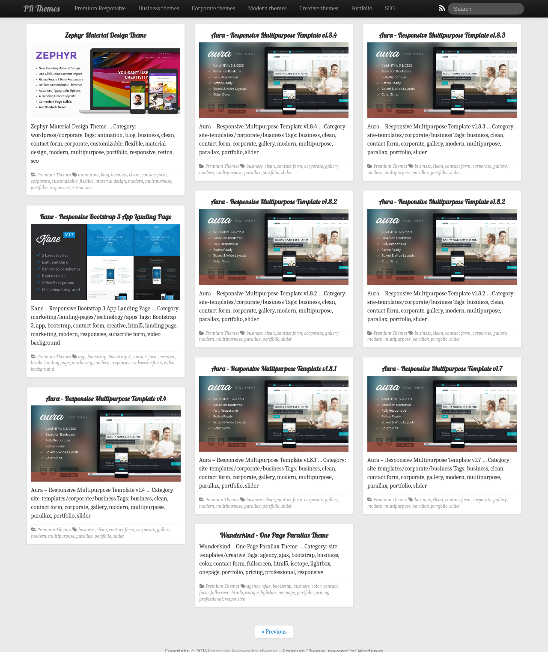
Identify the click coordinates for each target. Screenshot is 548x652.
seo (89, 188)
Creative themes (319, 8)
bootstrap (96, 357)
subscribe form (148, 363)
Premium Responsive (100, 8)
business (119, 175)
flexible (87, 181)
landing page (57, 363)
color (317, 586)
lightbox (269, 592)
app (82, 357)
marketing (82, 363)
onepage (287, 592)
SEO (390, 8)
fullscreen (220, 592)
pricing (323, 592)
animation (88, 175)
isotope (252, 592)
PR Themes (42, 8)
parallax (252, 173)
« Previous (273, 631)
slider (286, 173)
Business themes (159, 8)
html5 (36, 363)
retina (77, 188)
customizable (64, 181)
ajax (267, 586)
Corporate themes (213, 8)
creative (167, 357)
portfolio (39, 188)
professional (211, 598)
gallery (331, 166)
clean (134, 175)
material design (110, 181)
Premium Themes (54, 175)
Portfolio (361, 8)
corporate (40, 181)
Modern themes (267, 8)
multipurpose (158, 181)
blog (105, 175)
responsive (60, 188)
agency (254, 586)
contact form (154, 175)
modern (135, 181)
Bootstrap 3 (119, 357)
